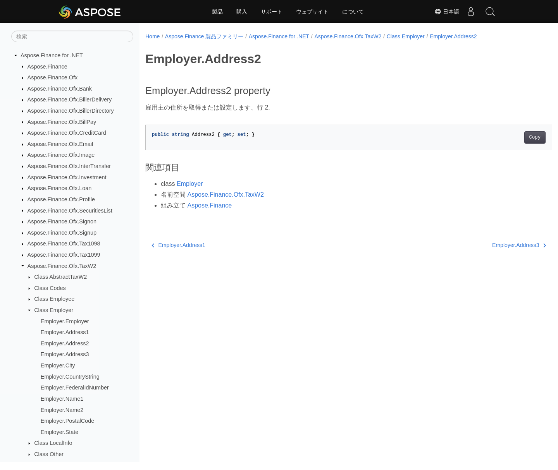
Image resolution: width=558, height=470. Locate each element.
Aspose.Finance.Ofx (53, 77)
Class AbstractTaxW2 (60, 277)
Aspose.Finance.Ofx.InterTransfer (69, 166)
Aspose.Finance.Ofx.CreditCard (67, 133)
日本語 (446, 11)
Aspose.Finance (47, 66)
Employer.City (58, 365)
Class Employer (53, 310)
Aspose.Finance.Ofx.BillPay (62, 122)
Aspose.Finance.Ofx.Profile (61, 199)
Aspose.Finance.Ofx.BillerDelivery (70, 99)
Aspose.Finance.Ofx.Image (61, 155)
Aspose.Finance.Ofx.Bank (60, 89)
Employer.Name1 (62, 399)
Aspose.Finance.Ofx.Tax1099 (64, 255)
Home (152, 36)
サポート (271, 12)
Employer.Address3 (65, 354)
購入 (241, 12)
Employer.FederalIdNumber (75, 387)
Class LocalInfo (53, 443)
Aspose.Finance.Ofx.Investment (67, 177)
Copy (506, 137)
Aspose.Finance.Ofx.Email (60, 144)
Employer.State (60, 432)
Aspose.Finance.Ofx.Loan (60, 188)
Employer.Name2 (62, 410)
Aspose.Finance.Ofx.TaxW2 (62, 266)
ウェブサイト (312, 12)
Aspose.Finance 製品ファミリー (204, 36)
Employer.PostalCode (67, 421)
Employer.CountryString (70, 377)
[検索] (72, 36)
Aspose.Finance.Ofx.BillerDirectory (71, 111)
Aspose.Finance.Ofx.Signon (62, 221)
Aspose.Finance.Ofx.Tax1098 (64, 243)
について (353, 12)
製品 (217, 12)
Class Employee (54, 299)
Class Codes (50, 288)
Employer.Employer (65, 321)
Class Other (49, 454)
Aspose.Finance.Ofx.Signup (62, 233)
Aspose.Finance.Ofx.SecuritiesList (70, 211)
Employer (190, 183)
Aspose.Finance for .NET (52, 55)
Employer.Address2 (65, 343)
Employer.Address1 (65, 332)
